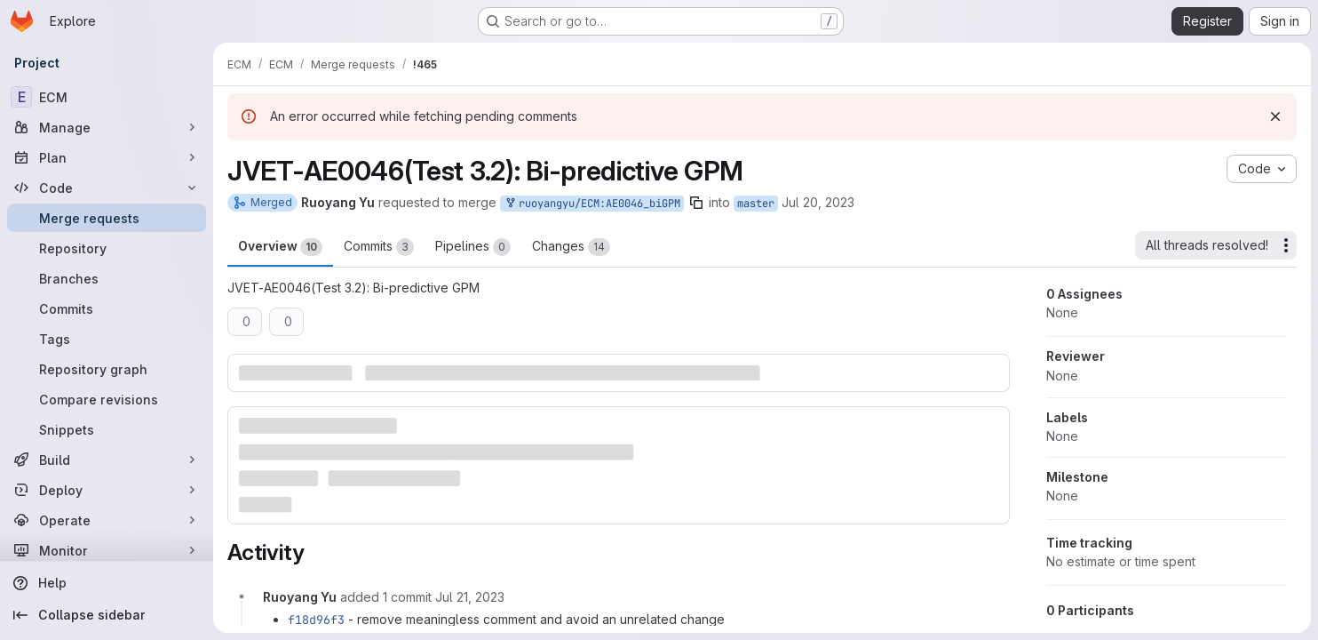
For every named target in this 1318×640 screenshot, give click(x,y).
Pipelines (473, 247)
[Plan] (106, 157)
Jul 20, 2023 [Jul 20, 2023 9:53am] (818, 202)
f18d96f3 (316, 620)
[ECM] (106, 97)
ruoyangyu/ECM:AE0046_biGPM (592, 204)
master (755, 203)
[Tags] (106, 338)
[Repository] (106, 248)
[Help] (106, 583)
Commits (379, 247)
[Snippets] (106, 429)
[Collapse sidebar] (106, 615)
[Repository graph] (106, 369)
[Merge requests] (106, 218)
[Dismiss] (1275, 116)
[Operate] (106, 520)
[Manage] (106, 127)
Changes (571, 247)
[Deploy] (106, 490)
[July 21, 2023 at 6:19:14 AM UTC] (469, 596)
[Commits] (106, 308)
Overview (280, 247)
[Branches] (106, 278)
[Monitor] (106, 550)
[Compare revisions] (106, 399)
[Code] (106, 187)
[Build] (106, 459)
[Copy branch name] (696, 202)
